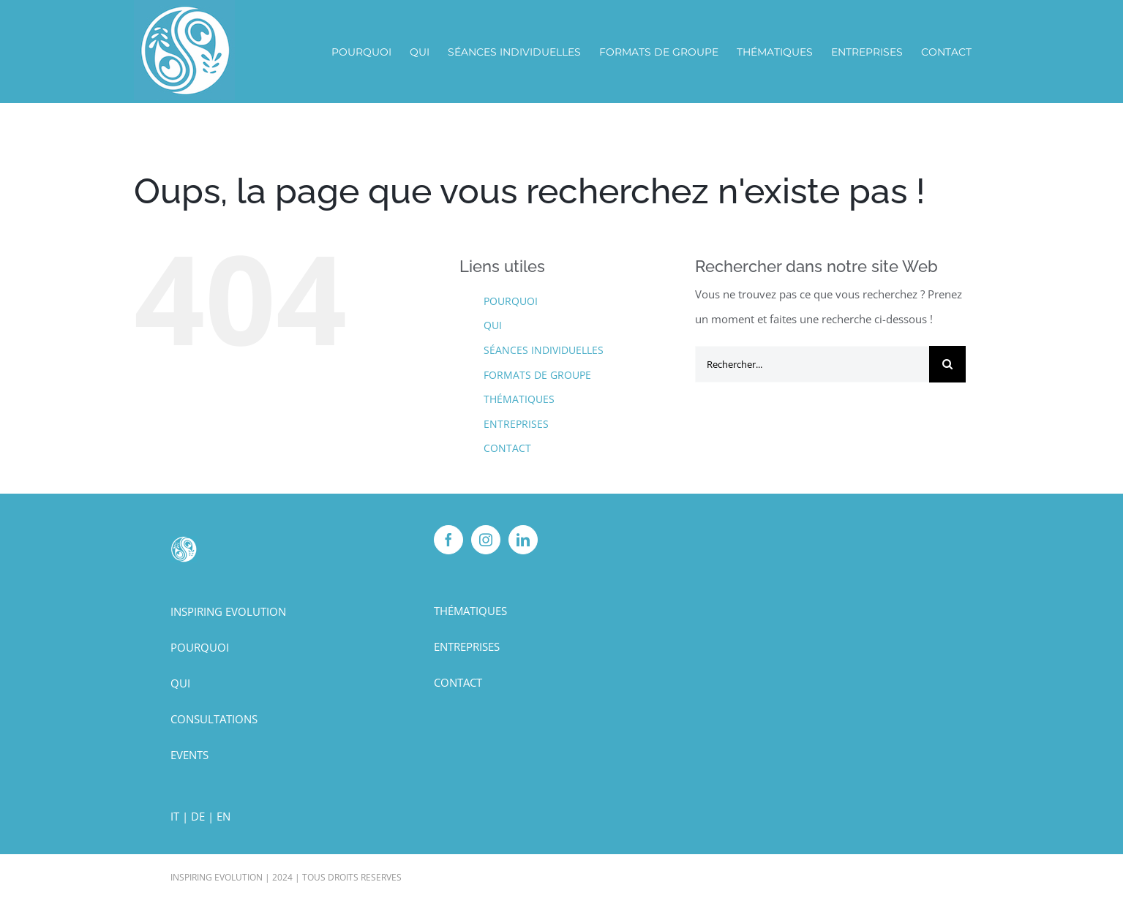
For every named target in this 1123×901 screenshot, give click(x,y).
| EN (219, 816)
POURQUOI (511, 301)
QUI (493, 325)
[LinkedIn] (523, 539)
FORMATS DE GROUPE (537, 375)
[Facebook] (448, 539)
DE (198, 816)
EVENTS (189, 754)
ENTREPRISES (516, 424)
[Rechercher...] (812, 364)
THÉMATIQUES (519, 399)
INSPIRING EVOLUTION (228, 611)
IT (174, 816)
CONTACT (507, 448)
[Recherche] (947, 364)
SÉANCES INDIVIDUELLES (544, 350)
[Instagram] (485, 539)
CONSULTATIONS (214, 719)
